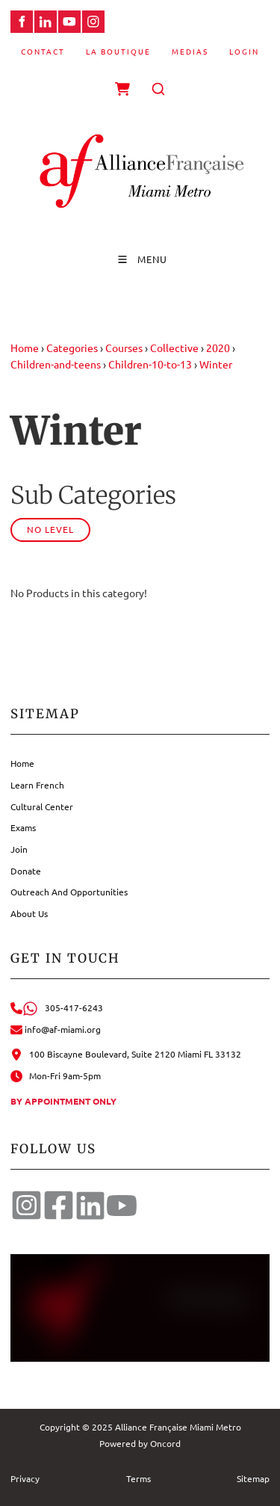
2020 (218, 347)
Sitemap (253, 1478)
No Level (50, 529)
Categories (72, 347)
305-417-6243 (56, 1007)
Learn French (37, 785)
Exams (23, 827)
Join (19, 849)
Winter (215, 364)
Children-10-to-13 (150, 364)
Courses (124, 347)
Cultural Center (41, 806)
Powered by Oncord (140, 1443)
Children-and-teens (55, 364)
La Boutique (118, 51)
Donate (25, 871)
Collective (174, 347)
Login (244, 51)
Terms (138, 1478)
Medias (190, 51)
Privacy (25, 1478)
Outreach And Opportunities (69, 892)
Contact (43, 51)
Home (24, 347)
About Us (29, 913)
